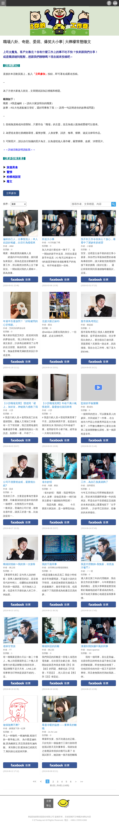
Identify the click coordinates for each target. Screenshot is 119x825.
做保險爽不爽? (11, 725)
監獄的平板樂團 (89, 403)
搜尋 (113, 204)
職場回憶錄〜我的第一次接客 (19, 564)
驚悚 (9, 172)
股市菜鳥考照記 (89, 321)
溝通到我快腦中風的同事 (94, 646)
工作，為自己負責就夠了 (94, 482)
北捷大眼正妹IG (51, 321)
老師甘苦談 (9, 646)
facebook (20, 279)
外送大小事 (48, 239)
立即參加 (11, 193)
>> (81, 781)
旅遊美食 (12, 167)
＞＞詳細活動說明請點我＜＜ (19, 149)
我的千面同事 (49, 564)
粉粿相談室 (14, 176)
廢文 (9, 181)
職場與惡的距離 (50, 646)
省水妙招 (47, 482)
